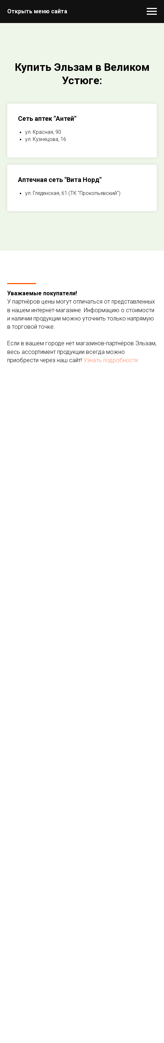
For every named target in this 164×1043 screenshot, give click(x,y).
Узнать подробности (110, 360)
